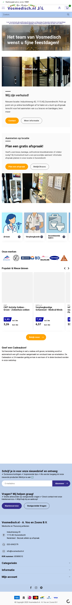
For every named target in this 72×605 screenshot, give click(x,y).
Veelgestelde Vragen (36, 506)
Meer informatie (31, 121)
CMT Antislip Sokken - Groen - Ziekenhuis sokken (16, 308)
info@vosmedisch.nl (15, 551)
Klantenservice (12, 506)
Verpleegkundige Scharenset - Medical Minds (49, 308)
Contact (12, 121)
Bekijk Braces (39, 167)
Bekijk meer (36, 337)
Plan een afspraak (16, 167)
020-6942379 (12, 544)
